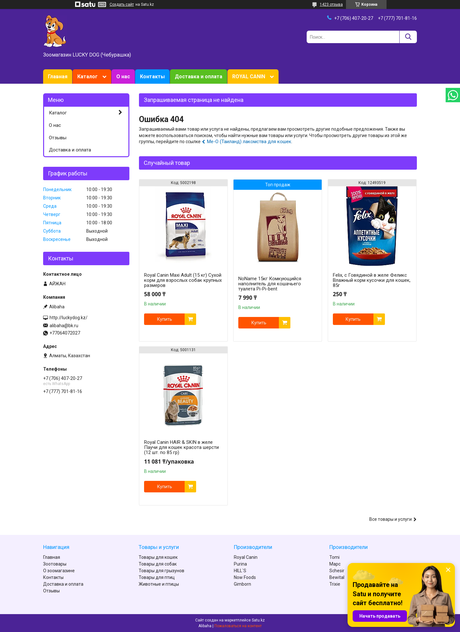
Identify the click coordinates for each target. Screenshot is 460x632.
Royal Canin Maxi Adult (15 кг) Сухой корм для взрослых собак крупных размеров (183, 280)
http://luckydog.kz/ (69, 317)
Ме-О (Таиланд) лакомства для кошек (249, 141)
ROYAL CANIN (248, 76)
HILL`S (240, 570)
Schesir (336, 570)
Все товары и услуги (390, 519)
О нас (123, 76)
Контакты (152, 76)
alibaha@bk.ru (64, 325)
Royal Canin (245, 557)
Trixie (334, 584)
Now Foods (245, 577)
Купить (164, 319)
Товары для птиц (157, 577)
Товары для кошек (158, 557)
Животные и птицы (159, 584)
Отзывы (57, 138)
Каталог (87, 76)
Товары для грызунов (161, 570)
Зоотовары (54, 563)
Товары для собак (158, 563)
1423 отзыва (331, 4)
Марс (335, 563)
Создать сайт (122, 4)
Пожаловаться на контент (238, 626)
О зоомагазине (59, 570)
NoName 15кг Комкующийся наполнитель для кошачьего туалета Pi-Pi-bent (269, 283)
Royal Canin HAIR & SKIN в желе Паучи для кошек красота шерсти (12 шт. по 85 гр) (181, 447)
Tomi (334, 557)
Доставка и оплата (198, 76)
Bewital (336, 577)
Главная (57, 76)
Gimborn (242, 584)
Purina (240, 563)
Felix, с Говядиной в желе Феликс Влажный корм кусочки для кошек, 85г (371, 280)
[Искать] (408, 37)
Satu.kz (258, 620)
